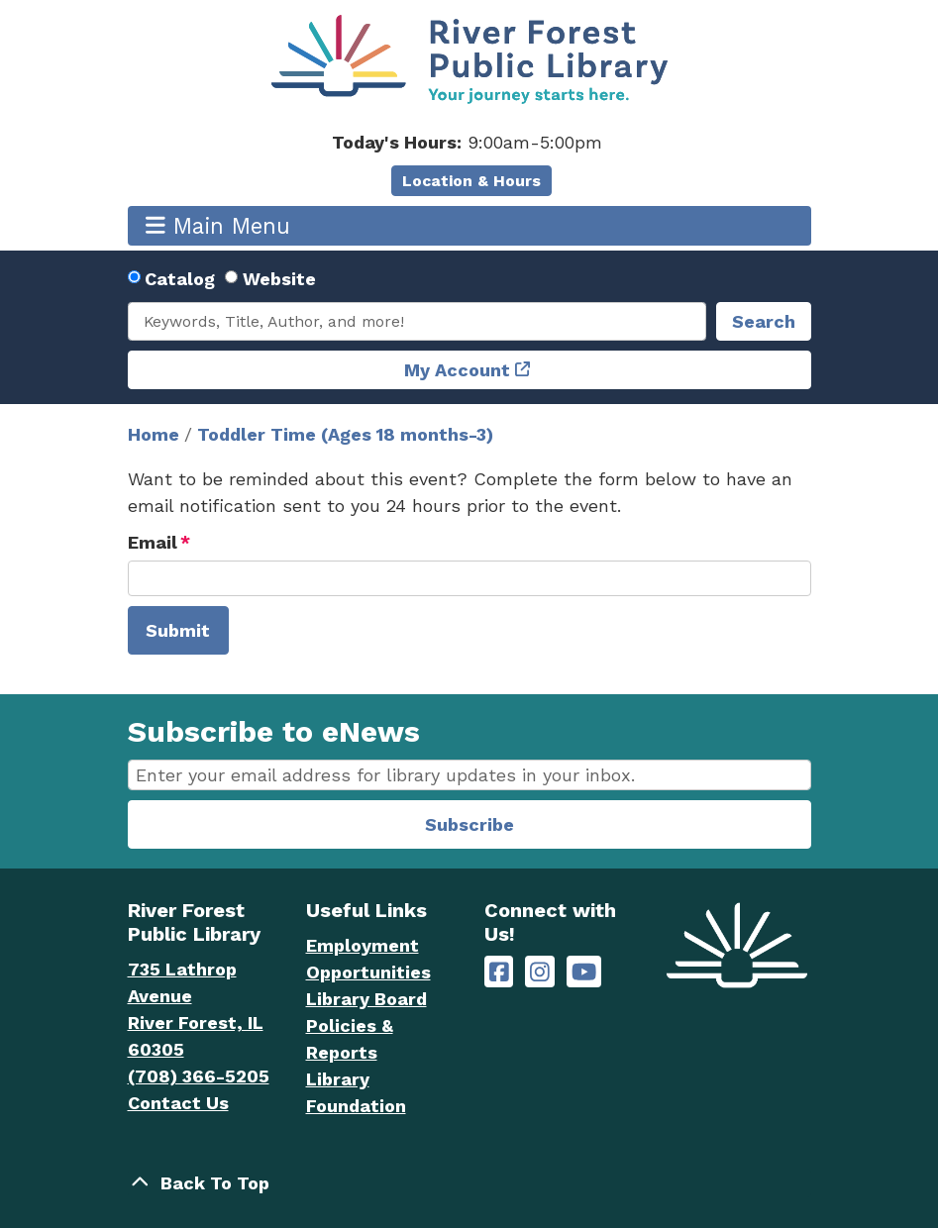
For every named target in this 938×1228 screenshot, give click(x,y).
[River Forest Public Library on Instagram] (540, 972)
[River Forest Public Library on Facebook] (499, 972)
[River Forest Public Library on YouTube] (584, 972)
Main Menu (218, 225)
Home (153, 434)
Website (279, 278)
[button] (467, 142)
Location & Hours (471, 180)
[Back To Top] (469, 1183)
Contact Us (178, 1102)
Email (152, 542)
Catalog (180, 278)
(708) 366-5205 (198, 1076)
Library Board (366, 998)
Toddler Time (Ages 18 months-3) (345, 434)
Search (763, 321)
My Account (457, 369)
